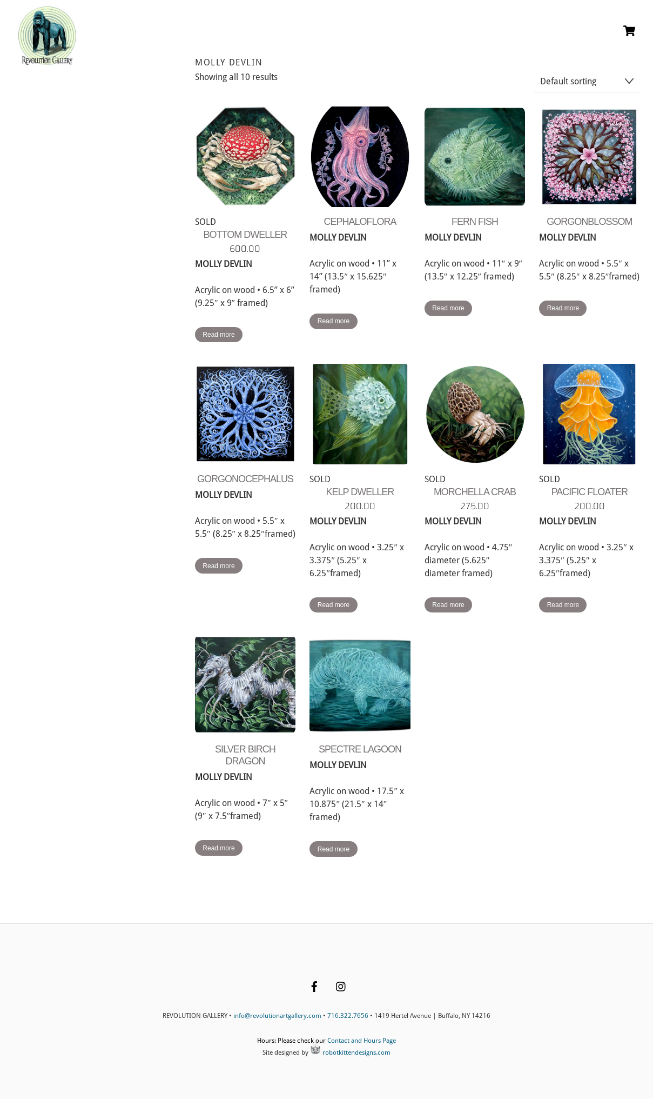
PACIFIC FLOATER (589, 492)
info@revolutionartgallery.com (277, 1016)
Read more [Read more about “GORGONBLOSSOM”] (563, 308)
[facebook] (314, 985)
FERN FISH (475, 221)
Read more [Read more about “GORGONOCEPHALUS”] (218, 566)
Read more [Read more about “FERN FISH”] (448, 308)
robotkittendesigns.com (350, 1052)
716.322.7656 (347, 1016)
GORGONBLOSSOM (589, 221)
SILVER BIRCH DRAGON (245, 755)
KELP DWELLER (360, 492)
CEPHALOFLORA (360, 221)
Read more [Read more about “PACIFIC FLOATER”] (563, 605)
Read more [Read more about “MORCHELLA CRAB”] (448, 605)
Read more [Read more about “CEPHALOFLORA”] (333, 321)
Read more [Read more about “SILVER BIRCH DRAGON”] (218, 848)
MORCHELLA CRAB (475, 492)
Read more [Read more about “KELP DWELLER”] (333, 605)
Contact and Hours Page (361, 1040)
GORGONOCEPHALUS (245, 479)
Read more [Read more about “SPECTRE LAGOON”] (333, 849)
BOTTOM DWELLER (245, 234)
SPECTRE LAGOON (360, 749)
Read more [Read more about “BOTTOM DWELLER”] (218, 334)
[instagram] (341, 985)
